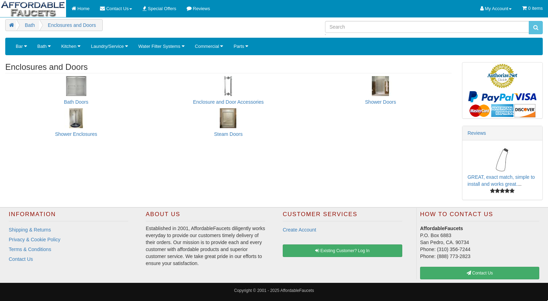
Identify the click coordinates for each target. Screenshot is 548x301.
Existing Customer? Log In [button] (342, 250)
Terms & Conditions (30, 249)
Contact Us (21, 259)
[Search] (427, 27)
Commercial (209, 46)
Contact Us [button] (480, 273)
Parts (240, 46)
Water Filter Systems (161, 46)
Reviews (477, 133)
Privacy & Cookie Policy (34, 239)
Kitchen (70, 46)
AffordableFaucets (297, 290)
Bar (21, 46)
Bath (44, 46)
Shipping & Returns (30, 230)
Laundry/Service (109, 46)
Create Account (299, 230)
